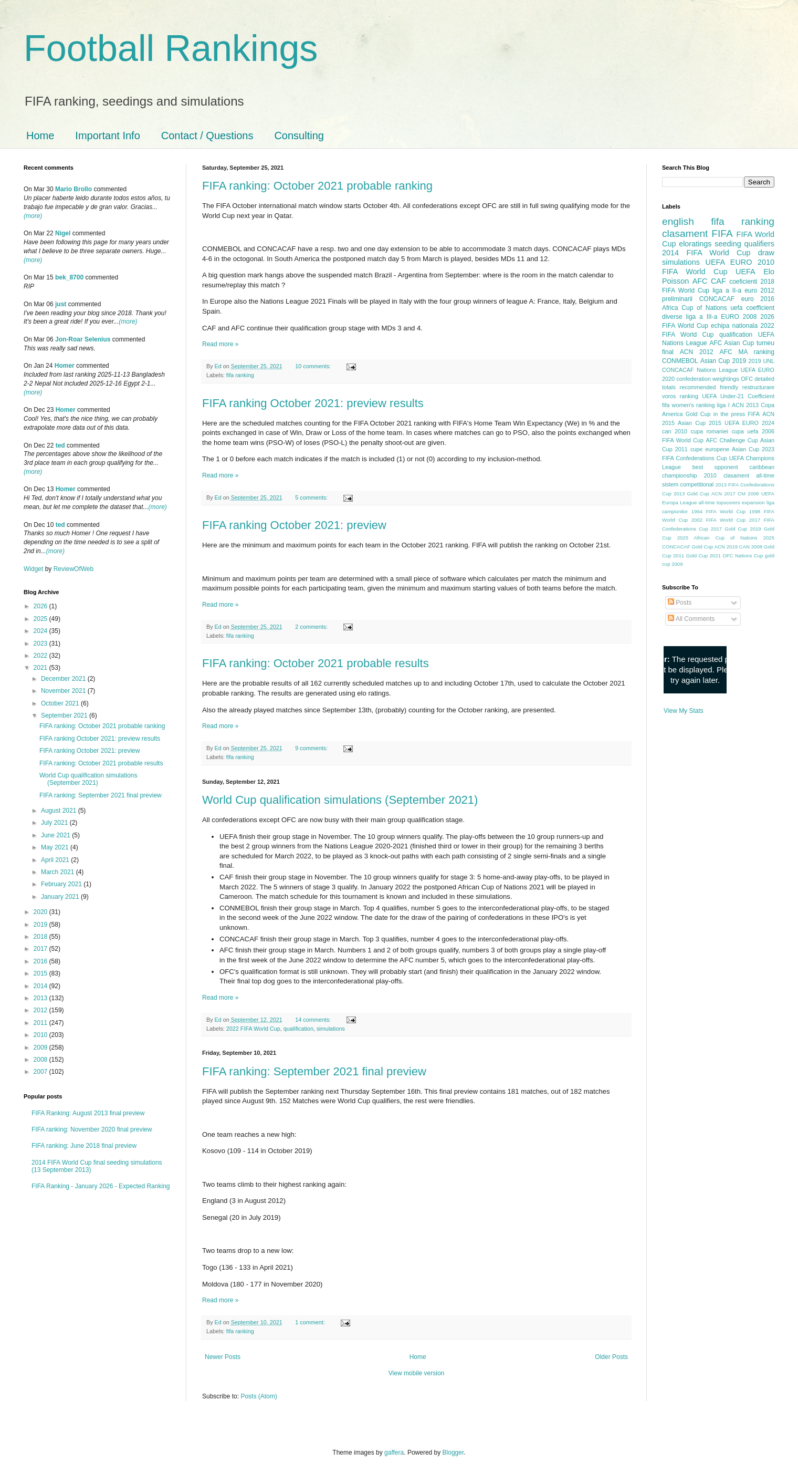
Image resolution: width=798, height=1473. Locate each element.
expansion (753, 502)
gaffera (394, 1452)
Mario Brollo (73, 189)
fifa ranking (240, 375)
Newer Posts (222, 1357)
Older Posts (611, 1357)
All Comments (691, 619)
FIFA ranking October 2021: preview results (313, 403)
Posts (679, 602)
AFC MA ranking (747, 352)
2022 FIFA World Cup (253, 1028)
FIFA (754, 414)
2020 (41, 912)
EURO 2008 (739, 316)
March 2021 (58, 872)
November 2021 (64, 690)
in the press (729, 414)
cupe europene (709, 449)
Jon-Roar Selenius (82, 339)
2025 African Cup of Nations (717, 538)
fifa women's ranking (688, 405)
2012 (41, 1010)
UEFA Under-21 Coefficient (738, 396)
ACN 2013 (745, 405)
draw (766, 252)
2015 (41, 973)
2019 (41, 924)
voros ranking (680, 396)
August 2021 (59, 810)
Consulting (299, 135)
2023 (41, 643)
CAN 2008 (750, 546)
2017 (41, 948)
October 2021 (61, 703)
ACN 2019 (726, 546)
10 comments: (313, 366)
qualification (298, 1028)
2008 (41, 1059)
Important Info (107, 135)
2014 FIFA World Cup (706, 252)
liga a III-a (702, 316)
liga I (723, 405)
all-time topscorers (719, 502)
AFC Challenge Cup (732, 440)
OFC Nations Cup (742, 555)
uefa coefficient (752, 308)
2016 (41, 961)
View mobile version (416, 1373)
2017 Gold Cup (729, 529)
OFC (747, 379)
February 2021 (62, 884)
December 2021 (64, 678)
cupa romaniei (709, 431)
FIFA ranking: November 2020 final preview (92, 1129)
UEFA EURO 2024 (749, 423)
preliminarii (677, 299)
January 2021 (61, 896)
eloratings (695, 244)
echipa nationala (734, 325)
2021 (41, 667)
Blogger (453, 1452)
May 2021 (55, 847)
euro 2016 (757, 299)
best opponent (715, 467)
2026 (41, 606)
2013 (41, 998)
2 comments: (312, 627)
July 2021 (55, 822)
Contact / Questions (207, 135)
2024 (41, 631)
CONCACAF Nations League (700, 370)
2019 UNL (761, 361)
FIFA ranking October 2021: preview (294, 525)
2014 (41, 986)
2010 (41, 1035)
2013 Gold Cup (691, 493)
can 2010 (674, 431)
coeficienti (743, 281)
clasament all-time (748, 475)
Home (40, 135)
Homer (65, 365)
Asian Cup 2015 (699, 423)
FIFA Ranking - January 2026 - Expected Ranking (101, 1186)
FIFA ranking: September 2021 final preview (314, 1071)
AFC (700, 281)
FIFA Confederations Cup (694, 458)
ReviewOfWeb (73, 569)
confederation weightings (707, 379)
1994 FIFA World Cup (718, 511)
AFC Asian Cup (731, 343)
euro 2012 (759, 290)
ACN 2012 (696, 352)
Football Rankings (171, 48)
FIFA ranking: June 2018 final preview (84, 1145)
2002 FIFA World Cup (718, 520)
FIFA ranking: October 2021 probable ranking (317, 185)
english (678, 221)
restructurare (758, 387)
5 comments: (312, 497)
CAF (718, 281)
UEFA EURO (729, 262)
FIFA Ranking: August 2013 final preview (88, 1113)
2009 (41, 1047)
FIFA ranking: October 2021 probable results (315, 663)
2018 (41, 936)
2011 (41, 1022)
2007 (41, 1071)
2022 (41, 655)
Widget (34, 569)
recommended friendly (709, 387)
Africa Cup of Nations (694, 308)
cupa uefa (744, 431)
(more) (33, 216)
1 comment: (310, 1322)
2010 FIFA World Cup (718, 267)
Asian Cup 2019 (723, 361)
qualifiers (759, 244)
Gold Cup (698, 414)
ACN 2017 (723, 493)
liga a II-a (726, 290)
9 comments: (312, 748)
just (60, 304)
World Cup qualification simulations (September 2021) (340, 799)
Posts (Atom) (258, 1396)
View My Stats (684, 710)
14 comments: (313, 1019)
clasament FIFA (697, 233)
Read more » (220, 344)
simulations (331, 1028)
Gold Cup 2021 (703, 555)
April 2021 (56, 860)
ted (60, 445)
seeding (728, 244)
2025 (41, 619)
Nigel (62, 233)
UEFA (745, 271)
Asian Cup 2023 (753, 449)
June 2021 (56, 835)
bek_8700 (69, 277)
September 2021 (65, 715)
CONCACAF (716, 299)
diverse (672, 316)
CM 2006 (748, 493)
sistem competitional (687, 484)
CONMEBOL (680, 361)
